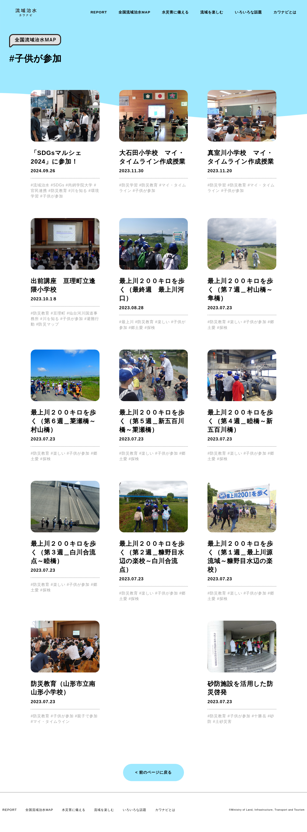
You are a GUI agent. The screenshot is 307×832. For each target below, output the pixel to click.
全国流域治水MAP (134, 12)
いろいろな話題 (248, 12)
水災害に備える (175, 12)
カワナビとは (284, 12)
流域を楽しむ (211, 12)
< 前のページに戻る (153, 772)
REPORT (98, 12)
